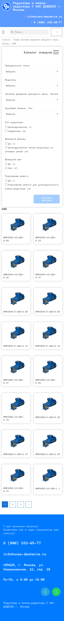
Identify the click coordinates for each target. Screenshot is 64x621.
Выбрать (11, 71)
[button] (3, 32)
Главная (6, 39)
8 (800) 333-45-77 (46, 22)
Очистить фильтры (46, 199)
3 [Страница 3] (20, 504)
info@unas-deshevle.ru (43, 16)
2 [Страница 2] (12, 504)
